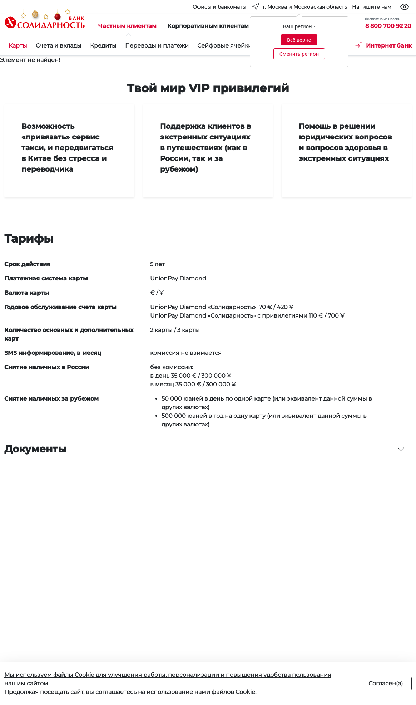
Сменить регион (299, 53)
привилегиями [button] (284, 315)
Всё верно (299, 39)
